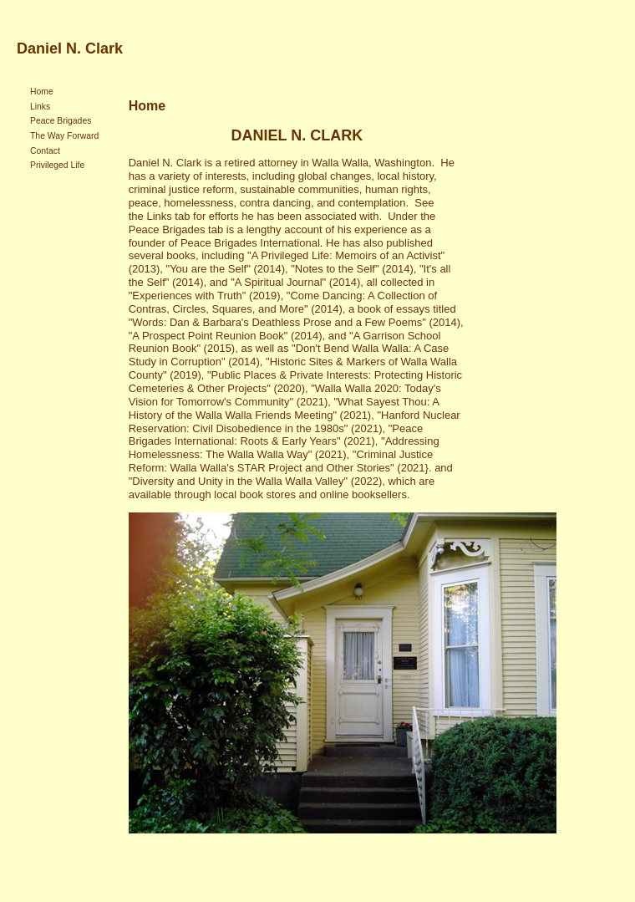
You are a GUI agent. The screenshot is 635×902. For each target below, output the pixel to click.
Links (40, 106)
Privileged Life (57, 165)
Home (41, 91)
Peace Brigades (60, 120)
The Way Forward (64, 135)
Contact (45, 150)
